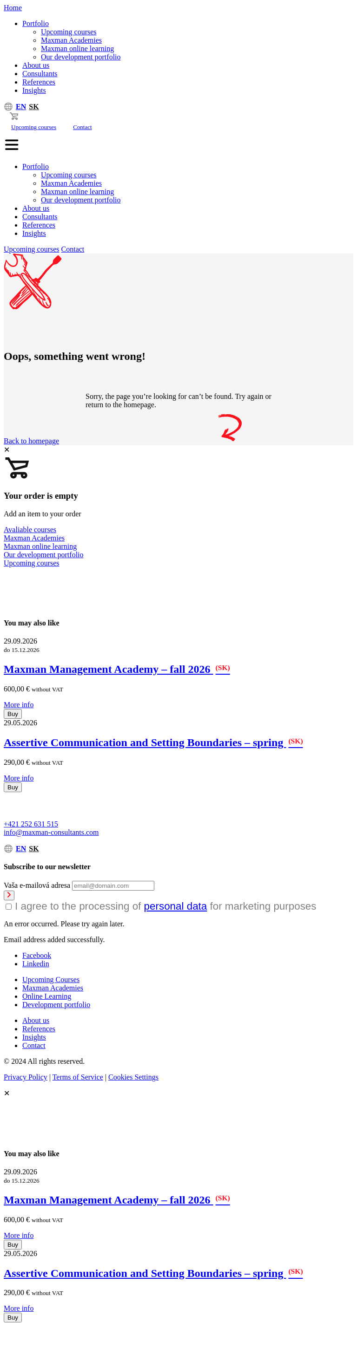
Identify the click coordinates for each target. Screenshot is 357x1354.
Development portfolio (56, 1005)
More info (18, 705)
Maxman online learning (77, 48)
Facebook (36, 955)
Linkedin (35, 964)
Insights (34, 90)
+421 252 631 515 (31, 824)
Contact (82, 127)
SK (34, 107)
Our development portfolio (81, 57)
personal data (175, 906)
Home (13, 8)
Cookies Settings (133, 1077)
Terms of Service (78, 1077)
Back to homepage (31, 441)
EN (21, 107)
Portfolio (35, 23)
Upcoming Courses (50, 979)
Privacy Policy (25, 1077)
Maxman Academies (71, 40)
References (38, 82)
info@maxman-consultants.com (51, 832)
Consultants (40, 74)
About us (35, 65)
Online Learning (46, 996)
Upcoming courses (69, 32)
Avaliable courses (30, 530)
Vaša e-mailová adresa (37, 885)
